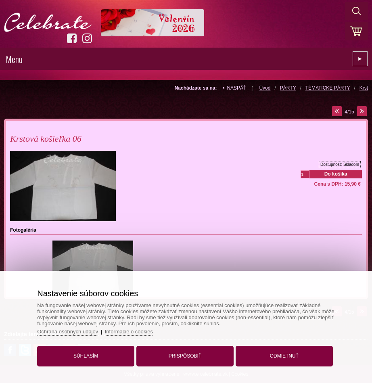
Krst (363, 88)
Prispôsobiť (185, 356)
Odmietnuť (284, 356)
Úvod (264, 88)
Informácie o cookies (129, 332)
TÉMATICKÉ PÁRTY (327, 88)
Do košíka (335, 174)
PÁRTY (288, 88)
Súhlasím (85, 356)
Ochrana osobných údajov (67, 332)
